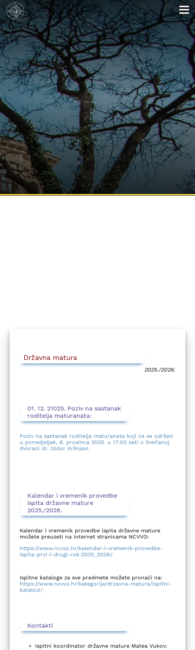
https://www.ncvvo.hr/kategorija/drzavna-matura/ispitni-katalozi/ (95, 587)
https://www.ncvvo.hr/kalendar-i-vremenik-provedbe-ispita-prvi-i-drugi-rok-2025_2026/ (91, 551)
